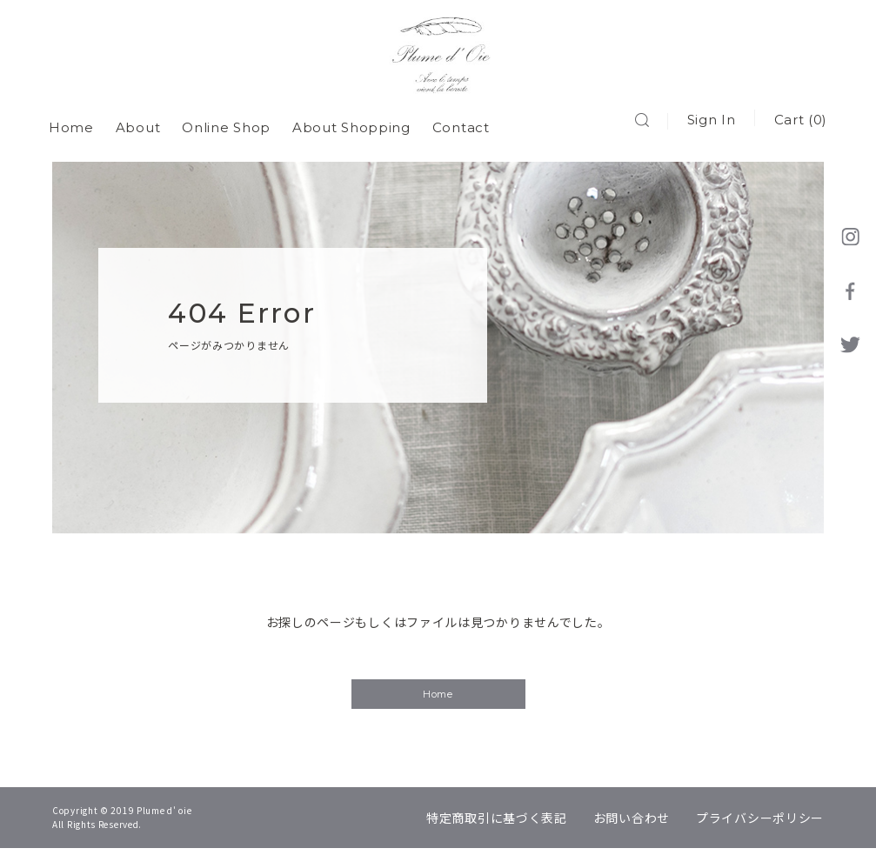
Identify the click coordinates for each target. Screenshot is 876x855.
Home (74, 121)
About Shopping (355, 121)
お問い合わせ (631, 824)
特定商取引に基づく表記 (496, 824)
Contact (464, 121)
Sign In (707, 121)
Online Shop (229, 121)
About (141, 121)
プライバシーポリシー (760, 824)
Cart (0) (797, 121)
